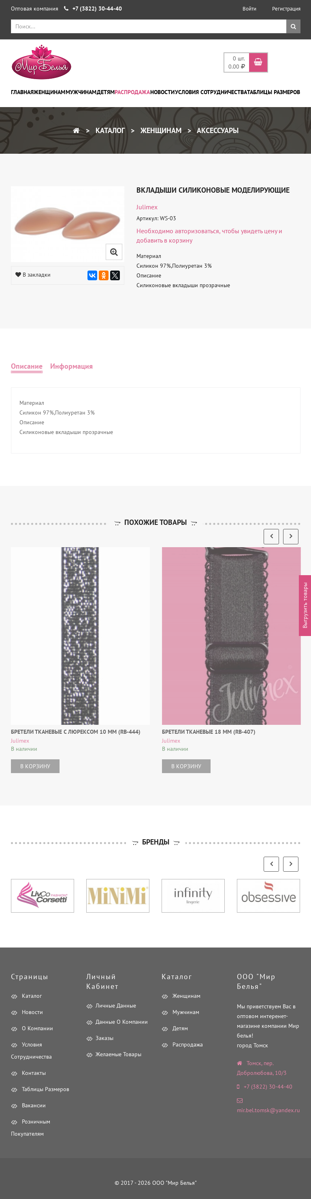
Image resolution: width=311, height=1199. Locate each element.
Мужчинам (81, 92)
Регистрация (286, 8)
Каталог (109, 130)
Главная (22, 92)
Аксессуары (217, 130)
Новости (162, 92)
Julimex (147, 207)
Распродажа (132, 92)
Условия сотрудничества (211, 92)
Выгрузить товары (305, 606)
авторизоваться (197, 231)
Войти (249, 8)
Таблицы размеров (273, 92)
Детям (106, 92)
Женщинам (49, 92)
